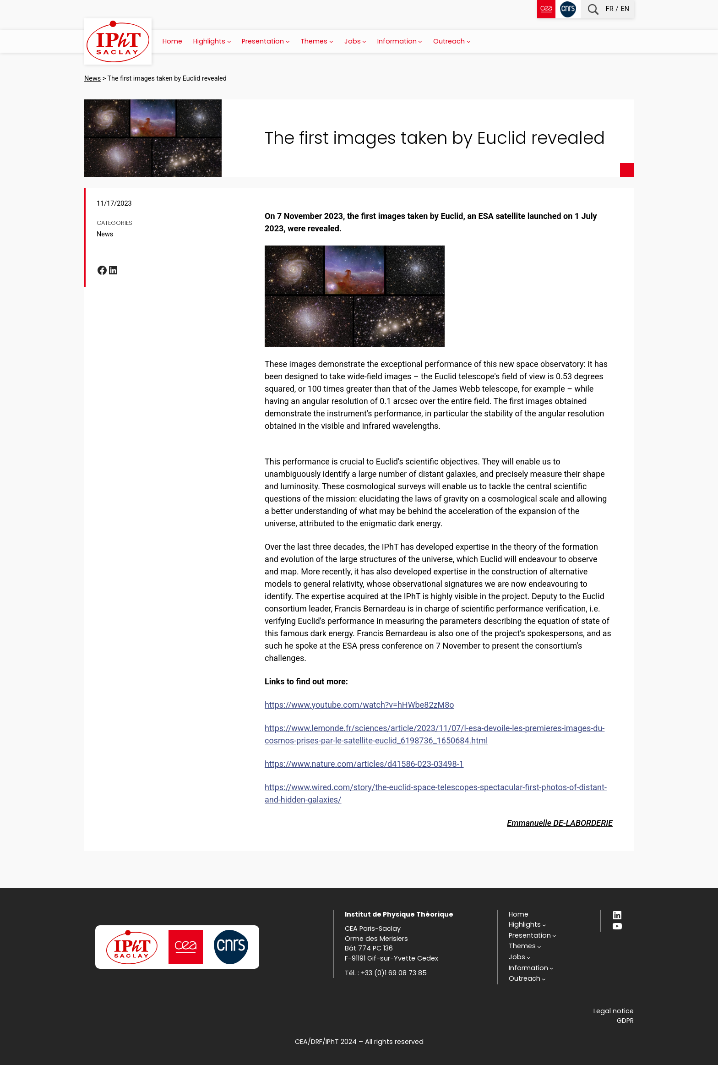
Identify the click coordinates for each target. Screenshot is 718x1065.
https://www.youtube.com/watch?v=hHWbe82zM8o (359, 705)
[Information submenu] (420, 41)
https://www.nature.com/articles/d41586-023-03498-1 (364, 764)
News (105, 234)
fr (610, 9)
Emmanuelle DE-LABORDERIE (560, 823)
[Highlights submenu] (229, 41)
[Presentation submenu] (288, 41)
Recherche (593, 9)
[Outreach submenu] (469, 41)
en (625, 9)
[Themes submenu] (331, 41)
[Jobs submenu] (364, 41)
